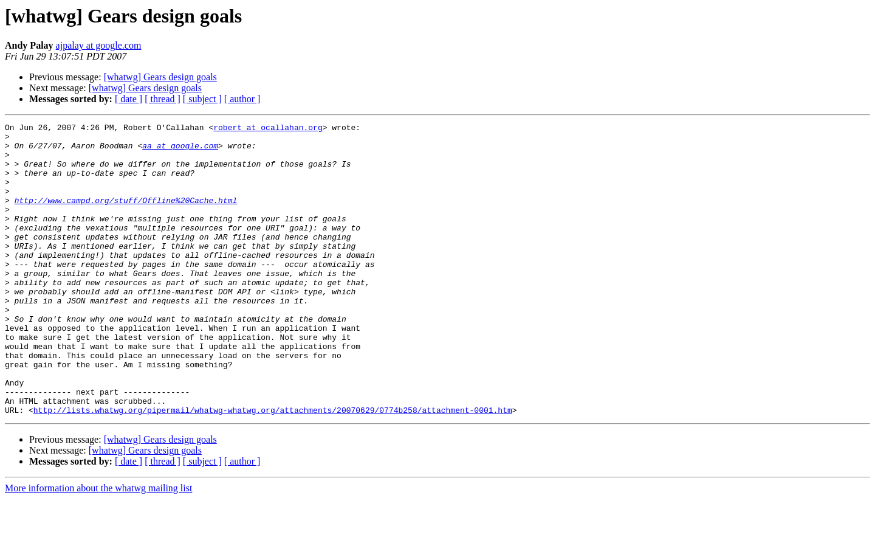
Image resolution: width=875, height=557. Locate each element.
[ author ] (242, 99)
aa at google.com (180, 150)
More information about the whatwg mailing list (98, 546)
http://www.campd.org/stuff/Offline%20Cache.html (126, 216)
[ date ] (128, 99)
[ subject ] (202, 99)
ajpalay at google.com (99, 45)
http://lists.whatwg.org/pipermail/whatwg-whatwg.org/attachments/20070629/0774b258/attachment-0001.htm (272, 468)
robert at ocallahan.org (267, 128)
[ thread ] (162, 99)
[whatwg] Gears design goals (160, 77)
